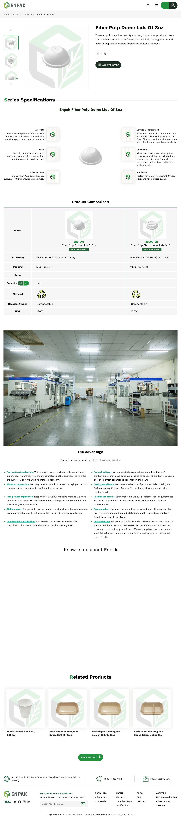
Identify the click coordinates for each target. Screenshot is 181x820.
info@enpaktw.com (160, 779)
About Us (120, 797)
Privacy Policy (163, 801)
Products (17, 14)
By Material (100, 801)
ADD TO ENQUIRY (110, 65)
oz (26, 283)
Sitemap (160, 805)
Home (6, 14)
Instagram (24, 802)
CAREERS (161, 793)
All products (101, 797)
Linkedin (105, 54)
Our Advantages (124, 801)
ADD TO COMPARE (79, 250)
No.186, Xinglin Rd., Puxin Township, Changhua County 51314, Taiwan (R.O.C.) (46, 779)
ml (20, 283)
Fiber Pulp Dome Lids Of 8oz (16, 5)
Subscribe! (83, 804)
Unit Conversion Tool (167, 797)
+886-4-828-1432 (113, 779)
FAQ (139, 797)
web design (117, 814)
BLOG (140, 793)
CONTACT (142, 801)
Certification (122, 805)
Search (148, 5)
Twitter (15, 802)
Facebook (19, 802)
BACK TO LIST (89, 757)
